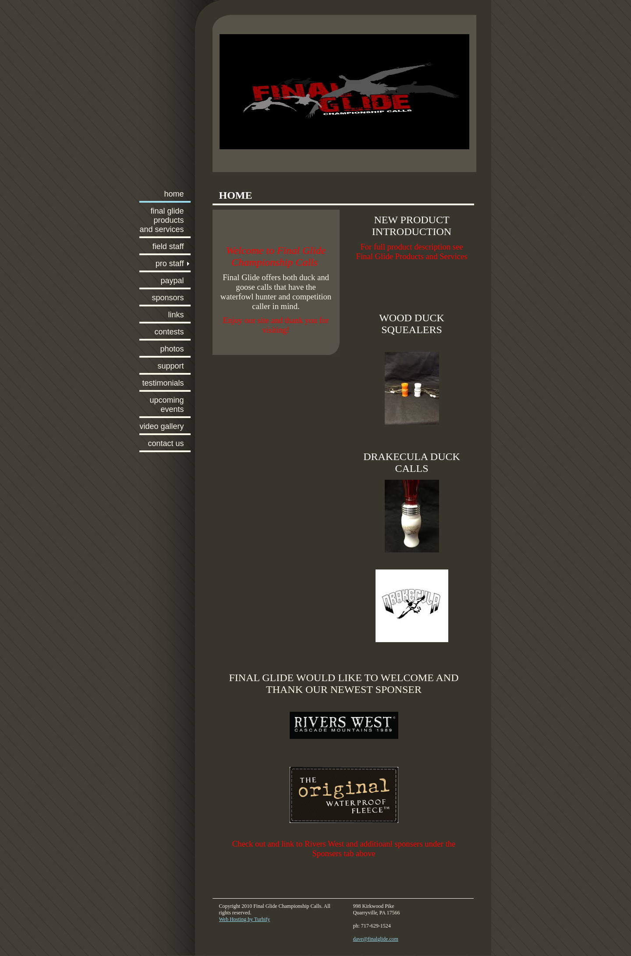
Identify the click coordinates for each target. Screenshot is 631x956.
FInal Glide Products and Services (161, 220)
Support (170, 366)
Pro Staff (170, 263)
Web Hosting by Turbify (244, 919)
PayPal (172, 280)
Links (176, 314)
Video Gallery (161, 426)
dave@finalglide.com (375, 939)
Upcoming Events (166, 405)
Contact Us (166, 443)
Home (174, 194)
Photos (172, 348)
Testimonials (163, 383)
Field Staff (168, 246)
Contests (169, 331)
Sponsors (168, 297)
